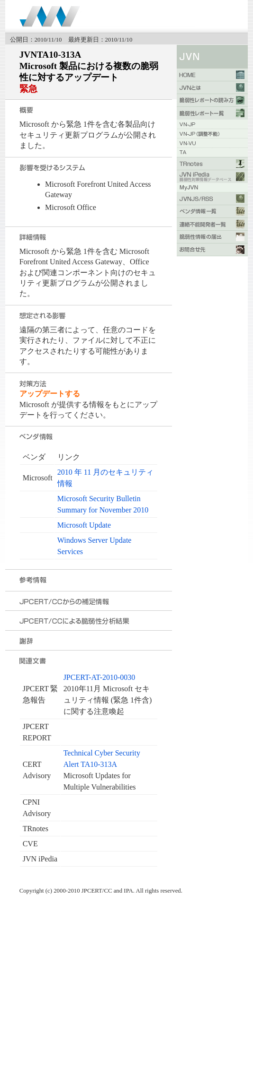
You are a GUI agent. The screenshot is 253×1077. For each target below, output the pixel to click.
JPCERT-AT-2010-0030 (99, 677)
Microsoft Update (84, 525)
